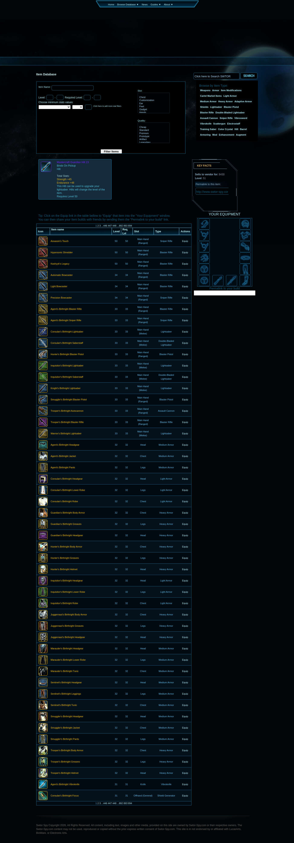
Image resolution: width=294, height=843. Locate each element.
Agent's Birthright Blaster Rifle (66, 309)
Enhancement (226, 134)
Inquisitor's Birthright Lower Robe (68, 592)
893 (125, 225)
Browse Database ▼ (128, 4)
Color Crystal (225, 129)
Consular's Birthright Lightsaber (67, 332)
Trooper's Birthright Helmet (65, 773)
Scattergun (219, 123)
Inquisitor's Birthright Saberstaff (67, 377)
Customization (153, 100)
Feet (153, 106)
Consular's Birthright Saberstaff (67, 343)
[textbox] (216, 75)
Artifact (153, 139)
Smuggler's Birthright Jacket (65, 728)
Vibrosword (240, 118)
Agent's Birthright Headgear (65, 445)
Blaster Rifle (207, 112)
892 (121, 225)
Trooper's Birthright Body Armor (67, 750)
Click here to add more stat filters (107, 106)
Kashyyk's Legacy (60, 264)
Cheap (153, 127)
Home (111, 4)
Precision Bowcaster (61, 298)
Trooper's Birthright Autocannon (67, 411)
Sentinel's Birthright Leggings (66, 694)
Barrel (243, 129)
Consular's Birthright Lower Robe (68, 490)
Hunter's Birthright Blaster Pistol (67, 354)
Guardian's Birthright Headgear (67, 535)
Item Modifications (231, 90)
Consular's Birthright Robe (64, 501)
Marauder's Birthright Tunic (65, 671)
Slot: (140, 90)
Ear (153, 103)
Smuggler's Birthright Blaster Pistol (69, 399)
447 (110, 225)
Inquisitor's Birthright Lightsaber (67, 365)
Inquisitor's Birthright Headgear (67, 581)
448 (114, 225)
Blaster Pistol (231, 107)
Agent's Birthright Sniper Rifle (66, 320)
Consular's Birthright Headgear (67, 479)
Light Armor (230, 96)
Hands (153, 112)
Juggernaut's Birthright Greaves (67, 626)
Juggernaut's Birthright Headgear (68, 637)
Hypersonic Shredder (62, 252)
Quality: (142, 120)
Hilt (236, 129)
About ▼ (168, 4)
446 (105, 225)
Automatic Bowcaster (62, 275)
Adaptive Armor (243, 101)
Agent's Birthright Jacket (63, 456)
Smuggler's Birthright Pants (65, 739)
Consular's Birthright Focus (65, 796)
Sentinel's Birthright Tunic (64, 705)
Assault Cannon (209, 118)
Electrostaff (233, 123)
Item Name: (45, 87)
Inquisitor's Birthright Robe (64, 603)
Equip (185, 241)
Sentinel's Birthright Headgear (66, 682)
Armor (215, 90)
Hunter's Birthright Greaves (65, 558)
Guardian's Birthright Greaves (66, 524)
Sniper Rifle (226, 118)
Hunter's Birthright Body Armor (66, 547)
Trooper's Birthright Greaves (65, 762)
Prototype (153, 136)
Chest (153, 97)
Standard (153, 130)
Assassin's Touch (60, 241)
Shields (204, 107)
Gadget (153, 109)
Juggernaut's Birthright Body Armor (69, 614)
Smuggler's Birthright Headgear (67, 716)
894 (130, 225)
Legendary (153, 142)
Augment (241, 134)
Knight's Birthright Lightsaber (66, 388)
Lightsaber (216, 107)
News (145, 4)
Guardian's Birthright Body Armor (68, 513)
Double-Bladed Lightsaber (230, 112)
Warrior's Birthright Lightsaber (66, 433)
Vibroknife (206, 123)
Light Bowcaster (59, 286)
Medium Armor (208, 101)
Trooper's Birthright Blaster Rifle (67, 422)
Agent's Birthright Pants (63, 467)
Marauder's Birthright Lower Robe (68, 660)
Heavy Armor (225, 101)
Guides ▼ (156, 4)
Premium (153, 133)
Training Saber (208, 129)
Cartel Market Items (211, 96)
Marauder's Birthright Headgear (67, 648)
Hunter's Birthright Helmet (64, 569)
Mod (214, 134)
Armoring (205, 134)
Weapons (205, 90)
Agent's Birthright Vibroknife (65, 784)
